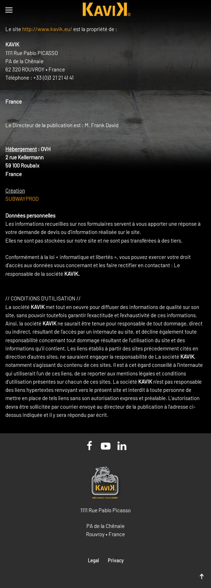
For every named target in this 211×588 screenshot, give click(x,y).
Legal (93, 560)
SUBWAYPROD (22, 198)
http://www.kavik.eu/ (47, 29)
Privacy (116, 560)
